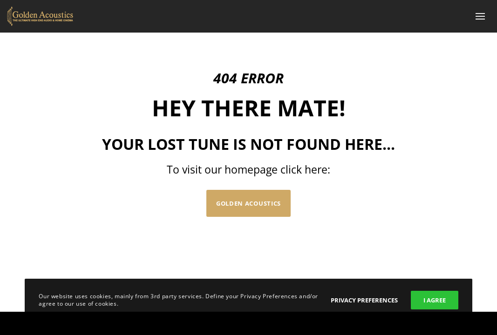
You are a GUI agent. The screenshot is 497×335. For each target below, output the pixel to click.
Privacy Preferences (364, 300)
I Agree (434, 300)
